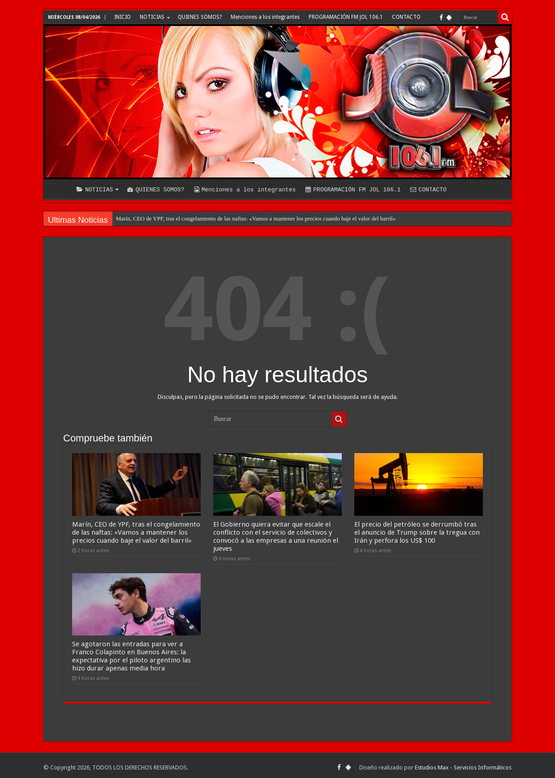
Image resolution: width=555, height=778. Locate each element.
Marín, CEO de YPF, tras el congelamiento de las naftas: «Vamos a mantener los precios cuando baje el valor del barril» (256, 218)
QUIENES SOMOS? (200, 17)
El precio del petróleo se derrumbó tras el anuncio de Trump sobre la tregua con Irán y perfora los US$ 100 (417, 530)
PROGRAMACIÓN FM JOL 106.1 (346, 17)
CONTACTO (406, 17)
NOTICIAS (152, 17)
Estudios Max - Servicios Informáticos (463, 763)
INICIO (122, 17)
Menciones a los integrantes (265, 17)
